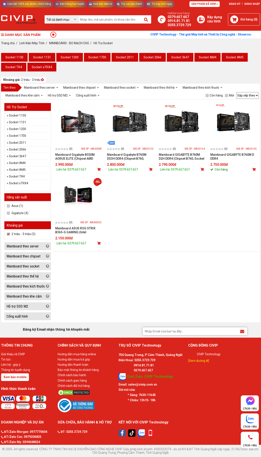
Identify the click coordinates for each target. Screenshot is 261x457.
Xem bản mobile (15, 377)
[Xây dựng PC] (201, 19)
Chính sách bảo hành (72, 375)
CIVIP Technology (209, 354)
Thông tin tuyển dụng (15, 370)
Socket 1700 (97, 57)
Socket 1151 (42, 57)
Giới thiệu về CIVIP (13, 354)
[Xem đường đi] (198, 360)
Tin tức (6, 359)
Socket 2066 (152, 57)
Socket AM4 (207, 57)
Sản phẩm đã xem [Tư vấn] (204, 3)
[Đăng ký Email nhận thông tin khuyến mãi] (242, 331)
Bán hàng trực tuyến (70, 3)
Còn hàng (214, 95)
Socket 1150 (14, 57)
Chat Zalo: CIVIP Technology (146, 376)
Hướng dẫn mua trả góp (74, 359)
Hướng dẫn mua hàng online (77, 354)
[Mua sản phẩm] (99, 169)
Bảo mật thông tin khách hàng (78, 370)
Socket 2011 (125, 57)
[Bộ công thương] (87, 405)
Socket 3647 (180, 57)
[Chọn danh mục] (62, 19)
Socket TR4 (13, 67)
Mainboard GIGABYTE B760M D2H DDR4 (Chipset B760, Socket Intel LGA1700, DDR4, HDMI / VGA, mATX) (181, 157)
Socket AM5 (234, 57)
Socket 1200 (70, 57)
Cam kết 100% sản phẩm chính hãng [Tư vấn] (27, 3)
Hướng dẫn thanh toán (73, 364)
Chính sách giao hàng (72, 380)
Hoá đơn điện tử (100, 3)
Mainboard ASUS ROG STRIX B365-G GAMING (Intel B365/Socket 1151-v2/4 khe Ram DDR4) (78, 230)
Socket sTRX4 (42, 67)
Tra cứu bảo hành (129, 3)
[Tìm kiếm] (146, 19)
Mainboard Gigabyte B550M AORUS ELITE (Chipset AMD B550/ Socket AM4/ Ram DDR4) (77, 157)
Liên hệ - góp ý (10, 364)
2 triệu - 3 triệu (23, 79)
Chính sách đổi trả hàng (74, 386)
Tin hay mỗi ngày (159, 3)
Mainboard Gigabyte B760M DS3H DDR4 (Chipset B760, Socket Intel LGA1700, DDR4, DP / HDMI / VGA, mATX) (130, 157)
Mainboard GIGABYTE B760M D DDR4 (232, 156)
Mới (229, 95)
